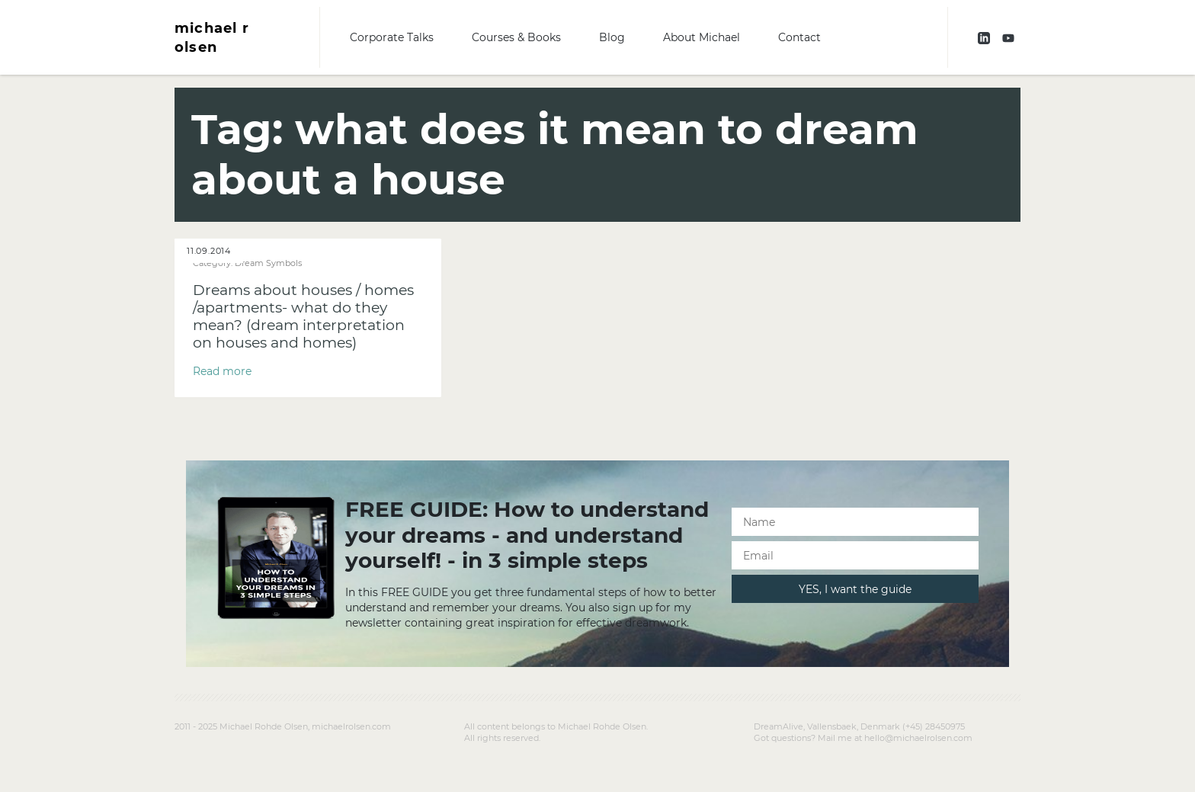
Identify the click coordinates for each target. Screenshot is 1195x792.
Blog (612, 37)
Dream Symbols (268, 263)
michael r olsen (212, 37)
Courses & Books (516, 37)
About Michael (701, 37)
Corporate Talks (392, 37)
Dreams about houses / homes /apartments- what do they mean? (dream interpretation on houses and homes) (303, 316)
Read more (222, 371)
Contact (799, 37)
